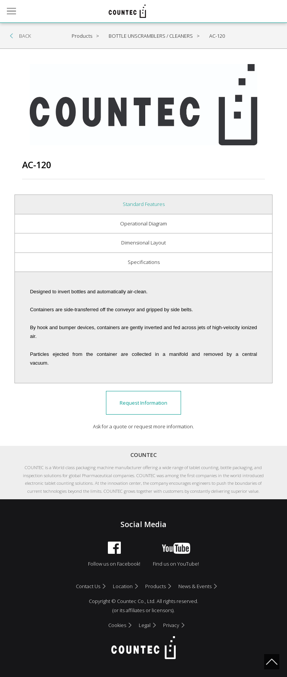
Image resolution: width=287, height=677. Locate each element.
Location (123, 586)
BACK (25, 35)
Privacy (171, 625)
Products (155, 586)
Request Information (143, 402)
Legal (145, 625)
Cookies (117, 625)
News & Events (195, 586)
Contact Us (88, 586)
